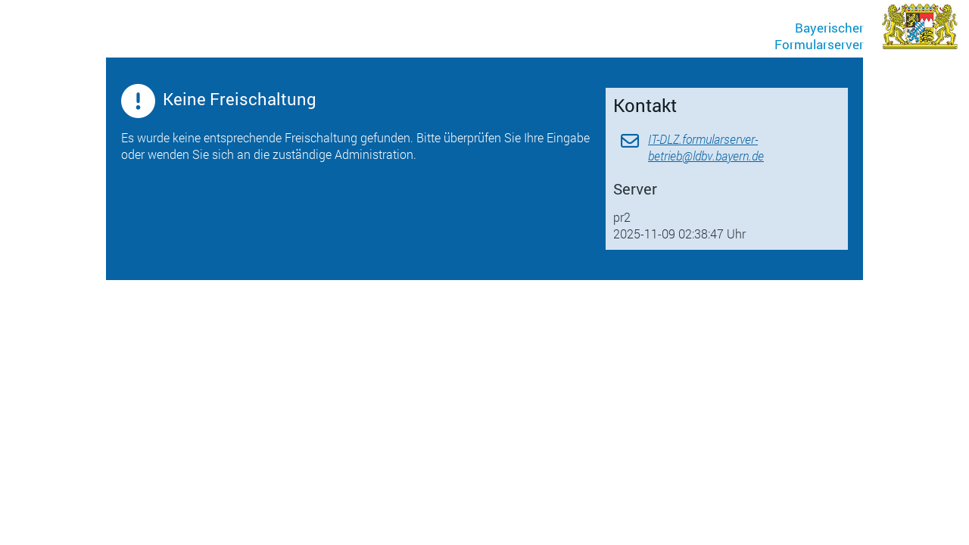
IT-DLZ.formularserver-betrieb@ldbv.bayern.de (706, 147)
